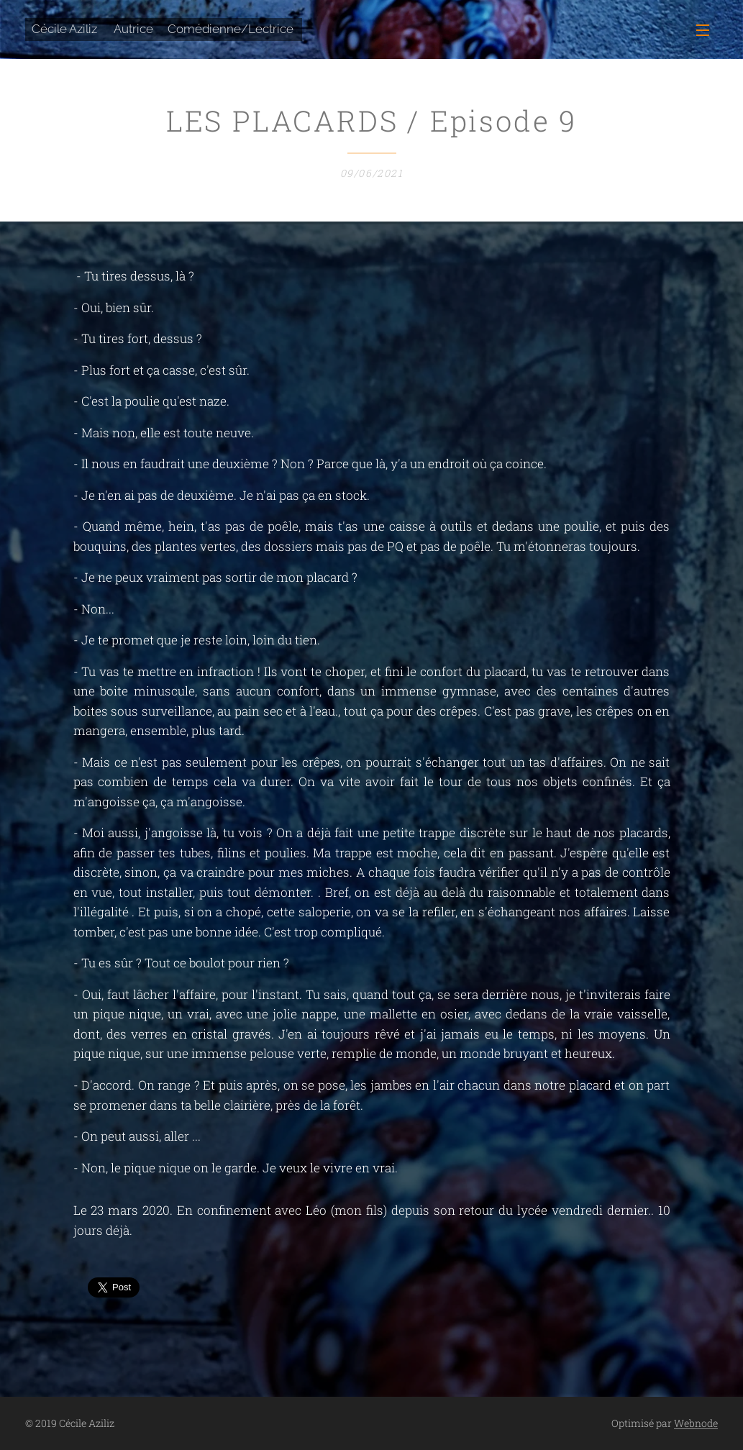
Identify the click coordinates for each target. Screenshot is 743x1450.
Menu (702, 30)
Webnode (696, 1423)
